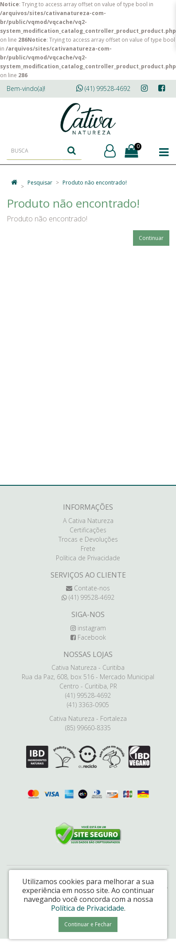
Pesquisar (39, 182)
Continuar (151, 238)
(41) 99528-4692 (103, 88)
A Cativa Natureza (88, 520)
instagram (88, 628)
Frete (88, 548)
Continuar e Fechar (88, 924)
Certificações (88, 530)
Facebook (88, 637)
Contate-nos (88, 588)
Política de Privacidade (88, 558)
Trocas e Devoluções (88, 539)
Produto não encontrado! (95, 182)
